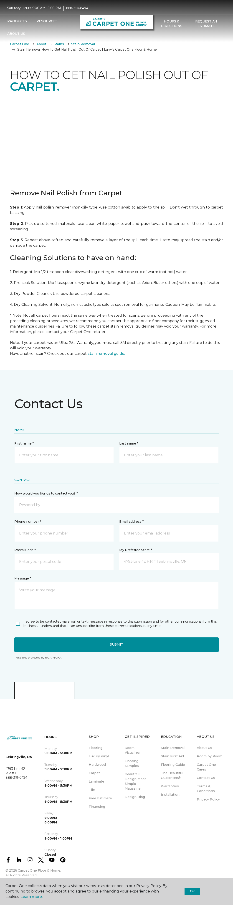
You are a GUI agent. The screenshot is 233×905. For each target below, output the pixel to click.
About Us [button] (16, 34)
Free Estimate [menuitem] (100, 798)
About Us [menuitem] (204, 748)
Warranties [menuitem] (170, 786)
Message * (22, 578)
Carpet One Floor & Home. (39, 870)
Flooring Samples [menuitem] (132, 763)
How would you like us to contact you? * (46, 493)
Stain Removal (83, 44)
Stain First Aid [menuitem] (172, 756)
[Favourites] (163, 35)
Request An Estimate (206, 23)
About (41, 44)
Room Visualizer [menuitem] (133, 750)
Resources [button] (47, 21)
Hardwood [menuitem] (97, 765)
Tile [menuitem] (92, 790)
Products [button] (17, 21)
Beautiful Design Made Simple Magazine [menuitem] (136, 781)
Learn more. (31, 897)
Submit (116, 644)
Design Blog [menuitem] (135, 797)
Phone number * (27, 521)
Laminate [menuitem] (96, 781)
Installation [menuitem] (170, 795)
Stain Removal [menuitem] (173, 748)
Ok (192, 891)
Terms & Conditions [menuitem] (206, 788)
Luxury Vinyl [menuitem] (99, 756)
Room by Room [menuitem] (209, 756)
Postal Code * (24, 550)
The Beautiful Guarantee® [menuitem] (172, 775)
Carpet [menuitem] (94, 773)
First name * (24, 443)
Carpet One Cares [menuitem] (206, 767)
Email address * (131, 521)
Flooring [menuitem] (95, 748)
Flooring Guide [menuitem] (173, 765)
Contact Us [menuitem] (206, 778)
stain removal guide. (106, 353)
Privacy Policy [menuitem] (208, 799)
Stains (59, 44)
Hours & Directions (171, 23)
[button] (158, 35)
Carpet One (19, 44)
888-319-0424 (77, 8)
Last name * (128, 443)
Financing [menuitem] (97, 807)
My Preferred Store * (135, 550)
